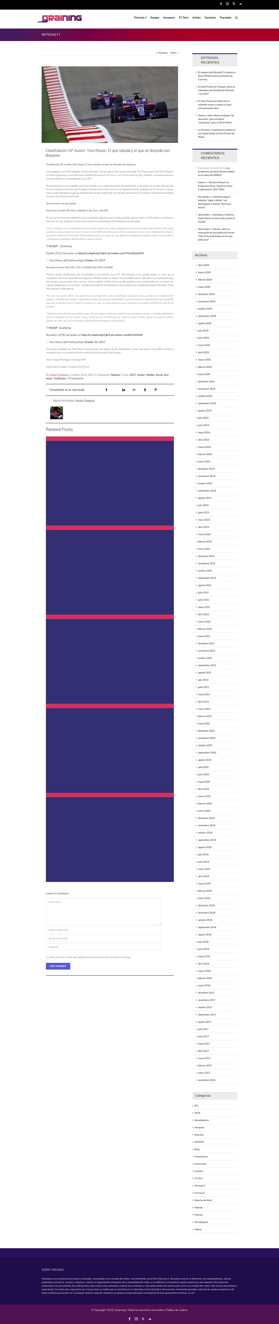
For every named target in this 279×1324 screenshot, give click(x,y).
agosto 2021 (204, 672)
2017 (133, 375)
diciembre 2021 (206, 643)
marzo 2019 (204, 883)
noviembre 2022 (206, 563)
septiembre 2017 (207, 1014)
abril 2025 (203, 352)
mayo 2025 (204, 345)
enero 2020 (204, 811)
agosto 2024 (204, 410)
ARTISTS (199, 1142)
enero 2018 (204, 985)
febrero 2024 (205, 454)
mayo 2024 (204, 432)
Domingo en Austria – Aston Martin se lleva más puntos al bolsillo (216, 218)
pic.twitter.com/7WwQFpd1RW (125, 253)
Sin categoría (201, 1222)
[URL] (103, 946)
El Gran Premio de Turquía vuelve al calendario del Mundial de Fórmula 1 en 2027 (216, 90)
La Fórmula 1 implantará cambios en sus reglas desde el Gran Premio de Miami (217, 133)
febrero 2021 (205, 716)
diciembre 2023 (206, 468)
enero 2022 (204, 636)
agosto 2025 (204, 323)
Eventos (198, 1171)
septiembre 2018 (207, 927)
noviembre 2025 (206, 301)
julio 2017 (203, 1029)
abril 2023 (203, 527)
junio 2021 (203, 687)
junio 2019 (203, 861)
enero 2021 (204, 723)
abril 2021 (203, 701)
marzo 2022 (204, 621)
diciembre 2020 (206, 730)
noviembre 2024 (206, 388)
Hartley (150, 375)
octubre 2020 (205, 745)
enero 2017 (204, 1072)
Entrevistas (200, 1164)
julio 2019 (203, 854)
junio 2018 (203, 949)
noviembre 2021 (206, 650)
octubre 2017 (205, 1007)
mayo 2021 (204, 694)
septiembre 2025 (207, 316)
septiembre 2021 (207, 665)
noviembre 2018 (206, 912)
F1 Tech (198, 1178)
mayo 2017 (204, 1043)
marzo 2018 (204, 971)
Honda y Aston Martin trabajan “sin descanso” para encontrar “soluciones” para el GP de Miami (216, 119)
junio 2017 (203, 1036)
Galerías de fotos (203, 1200)
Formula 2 (199, 1185)
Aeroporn (199, 1127)
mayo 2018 (204, 956)
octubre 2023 (205, 483)
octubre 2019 (205, 832)
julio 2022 (203, 592)
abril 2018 (203, 963)
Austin (141, 375)
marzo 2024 (204, 447)
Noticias (115, 375)
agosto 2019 (204, 847)
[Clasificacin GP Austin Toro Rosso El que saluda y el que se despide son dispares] (110, 104)
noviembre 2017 (206, 1000)
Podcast (198, 1214)
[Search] (236, 17)
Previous (163, 52)
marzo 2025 (204, 359)
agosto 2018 (204, 934)
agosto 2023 (204, 498)
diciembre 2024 (206, 381)
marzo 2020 (204, 796)
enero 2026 (204, 287)
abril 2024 (203, 439)
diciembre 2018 (206, 905)
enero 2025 (204, 374)
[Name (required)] (103, 929)
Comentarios (201, 1156)
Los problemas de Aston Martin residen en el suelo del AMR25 (216, 171)
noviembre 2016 (206, 1080)
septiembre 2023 (207, 490)
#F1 (196, 1105)
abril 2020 (203, 789)
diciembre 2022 (206, 556)
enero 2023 (204, 549)
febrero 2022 (205, 629)
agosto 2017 (204, 1022)
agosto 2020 (204, 760)
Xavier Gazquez (59, 375)
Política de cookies (177, 1310)
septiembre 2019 (207, 840)
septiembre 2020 (207, 752)
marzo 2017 (204, 1058)
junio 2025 (203, 338)
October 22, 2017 (95, 260)
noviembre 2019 (206, 825)
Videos (198, 1229)
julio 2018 (203, 941)
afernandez (204, 196)
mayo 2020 (204, 781)
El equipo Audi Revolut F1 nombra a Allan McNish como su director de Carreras (216, 76)
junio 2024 (203, 425)
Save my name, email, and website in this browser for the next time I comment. (90, 957)
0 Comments (75, 378)
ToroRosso (59, 378)
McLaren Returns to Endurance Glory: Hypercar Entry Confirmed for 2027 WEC (215, 186)
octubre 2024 (205, 396)
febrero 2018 (205, 978)
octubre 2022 (205, 570)
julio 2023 (203, 505)
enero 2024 (204, 461)
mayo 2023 (204, 519)
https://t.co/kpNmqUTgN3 (92, 253)
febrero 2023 (205, 541)
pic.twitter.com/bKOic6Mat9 (127, 335)
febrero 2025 (205, 367)
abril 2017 (203, 1051)
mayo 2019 (204, 869)
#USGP (53, 246)
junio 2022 (203, 599)
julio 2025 (203, 330)
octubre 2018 (205, 920)
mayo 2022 (204, 607)
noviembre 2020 (206, 738)
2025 (197, 1113)
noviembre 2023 (206, 476)
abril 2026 (203, 265)
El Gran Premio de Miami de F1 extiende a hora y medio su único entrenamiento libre (214, 105)
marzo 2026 (204, 272)
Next (173, 52)
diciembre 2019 (206, 818)
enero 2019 (204, 898)
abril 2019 (203, 876)
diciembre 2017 (206, 992)
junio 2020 (203, 774)
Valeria (201, 182)
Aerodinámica (201, 1120)
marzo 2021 (204, 709)
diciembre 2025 (206, 294)
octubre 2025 (205, 308)
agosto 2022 (204, 585)
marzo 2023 (204, 534)
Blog (196, 1149)
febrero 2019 (205, 891)
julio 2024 (203, 418)
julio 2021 (203, 680)
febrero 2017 (205, 1065)
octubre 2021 (205, 658)
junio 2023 (203, 512)
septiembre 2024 (207, 403)
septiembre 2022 (207, 578)
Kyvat (159, 375)
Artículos (199, 1134)
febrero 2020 (205, 803)
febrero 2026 (205, 279)
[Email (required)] (103, 938)
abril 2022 (203, 614)
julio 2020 (203, 767)
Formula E (199, 1193)
